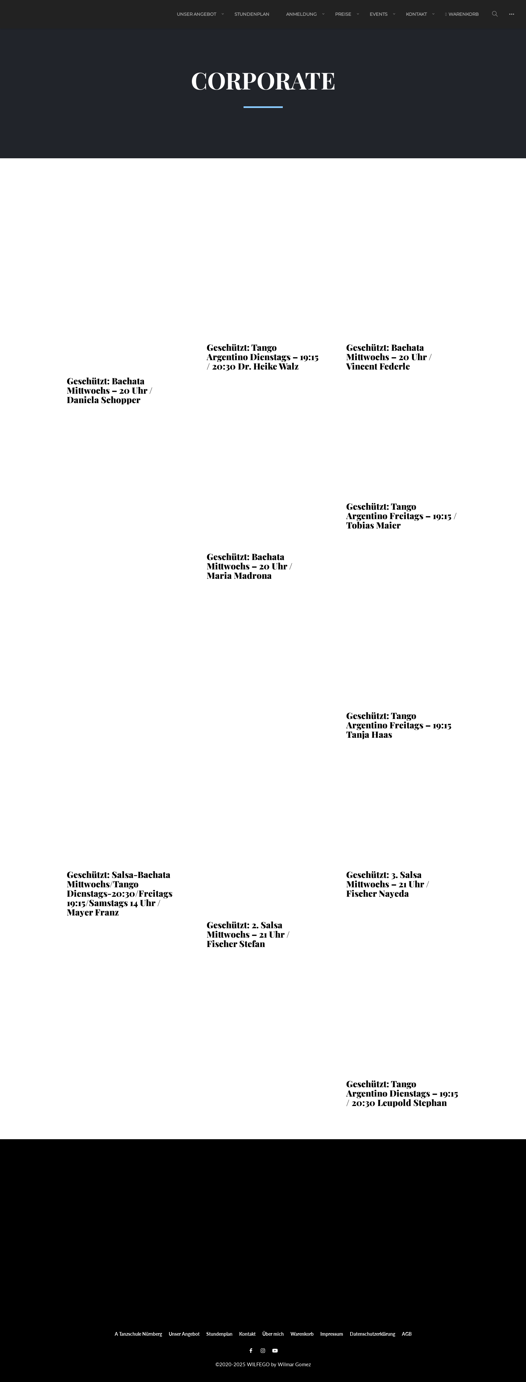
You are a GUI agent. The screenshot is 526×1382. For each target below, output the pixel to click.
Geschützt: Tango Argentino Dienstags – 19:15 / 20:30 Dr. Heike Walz (263, 357)
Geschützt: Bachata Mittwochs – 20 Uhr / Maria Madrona (250, 566)
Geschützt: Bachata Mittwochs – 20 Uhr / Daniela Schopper (110, 390)
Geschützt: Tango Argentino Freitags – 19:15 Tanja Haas (399, 725)
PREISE (343, 14)
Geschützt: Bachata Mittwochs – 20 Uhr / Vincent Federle (389, 357)
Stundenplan (251, 14)
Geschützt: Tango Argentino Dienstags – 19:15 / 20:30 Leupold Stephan (402, 1093)
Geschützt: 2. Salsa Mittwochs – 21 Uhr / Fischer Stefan (248, 934)
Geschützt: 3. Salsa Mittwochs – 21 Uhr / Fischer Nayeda (387, 884)
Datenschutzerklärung (372, 1334)
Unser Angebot (196, 14)
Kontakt (416, 14)
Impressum (331, 1334)
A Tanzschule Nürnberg (138, 1334)
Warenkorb (462, 14)
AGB (407, 1334)
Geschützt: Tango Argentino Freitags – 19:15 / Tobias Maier (401, 516)
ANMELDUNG (301, 14)
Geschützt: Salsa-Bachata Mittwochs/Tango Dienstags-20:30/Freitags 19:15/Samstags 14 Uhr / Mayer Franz (119, 893)
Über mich (273, 1334)
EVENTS (378, 14)
